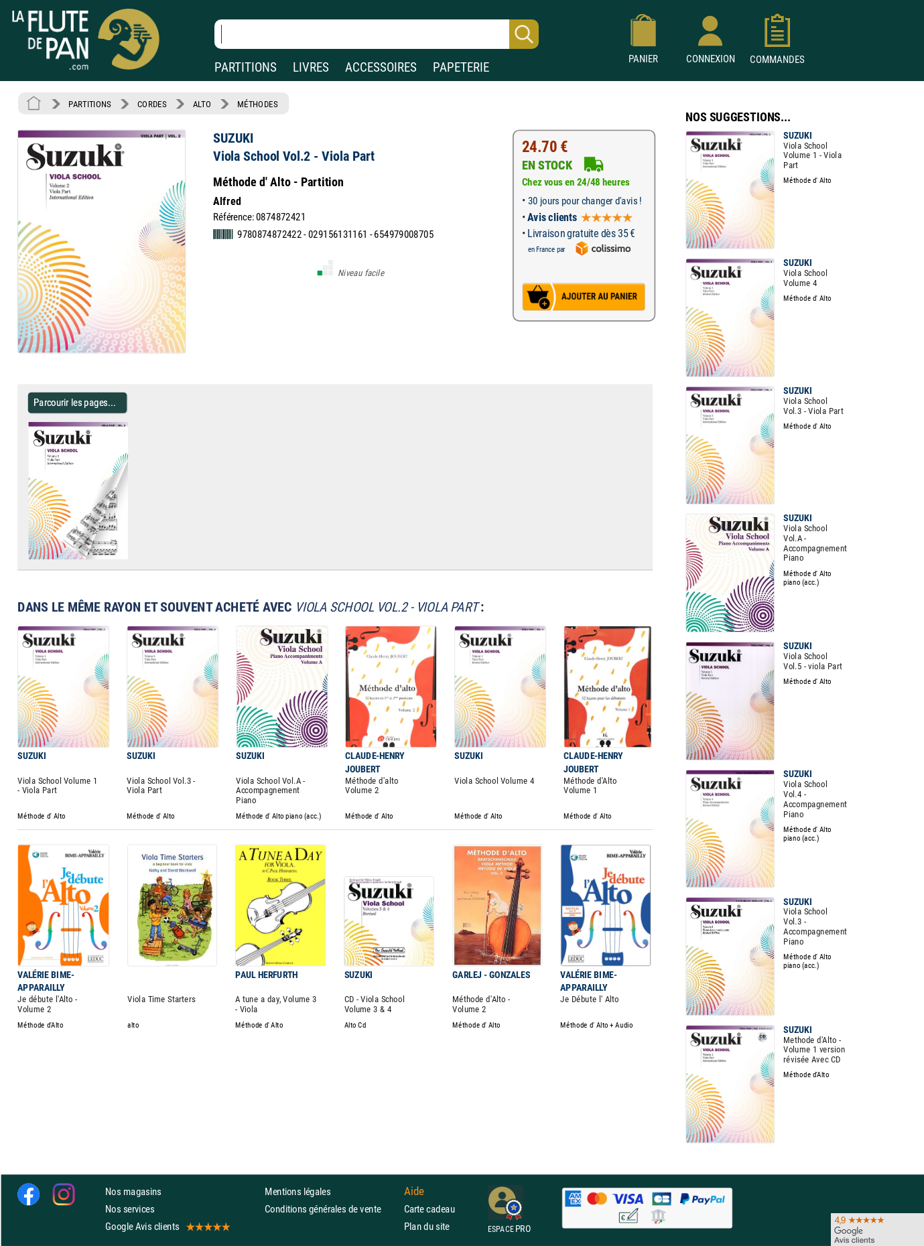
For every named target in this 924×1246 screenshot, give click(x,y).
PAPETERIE (461, 67)
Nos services (129, 1209)
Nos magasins (133, 1191)
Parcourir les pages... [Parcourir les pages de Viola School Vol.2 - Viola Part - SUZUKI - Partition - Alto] (75, 402)
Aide (414, 1191)
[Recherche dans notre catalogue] (376, 34)
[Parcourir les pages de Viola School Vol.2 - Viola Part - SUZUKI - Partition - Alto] (133, 556)
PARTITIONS (245, 67)
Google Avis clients (166, 1226)
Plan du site (427, 1226)
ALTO (202, 103)
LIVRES (311, 67)
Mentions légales (297, 1191)
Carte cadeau (429, 1209)
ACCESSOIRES (381, 67)
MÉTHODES (257, 103)
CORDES (151, 103)
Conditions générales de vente (331, 1209)
